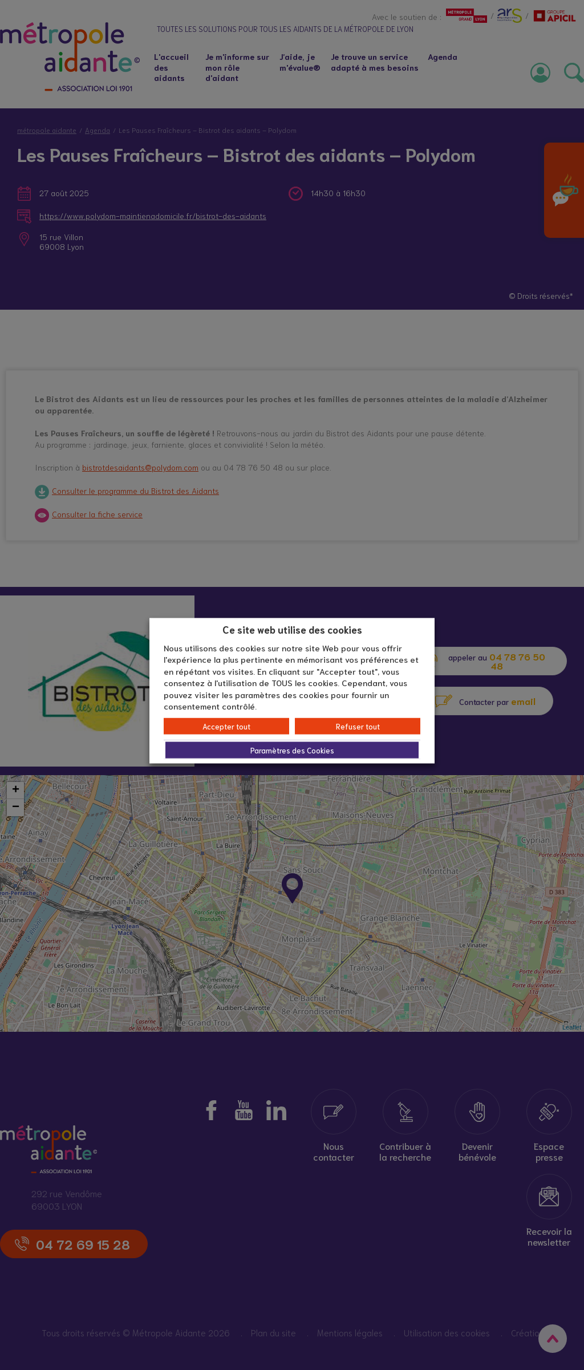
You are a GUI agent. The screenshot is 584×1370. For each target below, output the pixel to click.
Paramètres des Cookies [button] (292, 750)
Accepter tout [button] (226, 726)
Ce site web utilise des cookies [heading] (292, 629)
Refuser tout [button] (358, 726)
